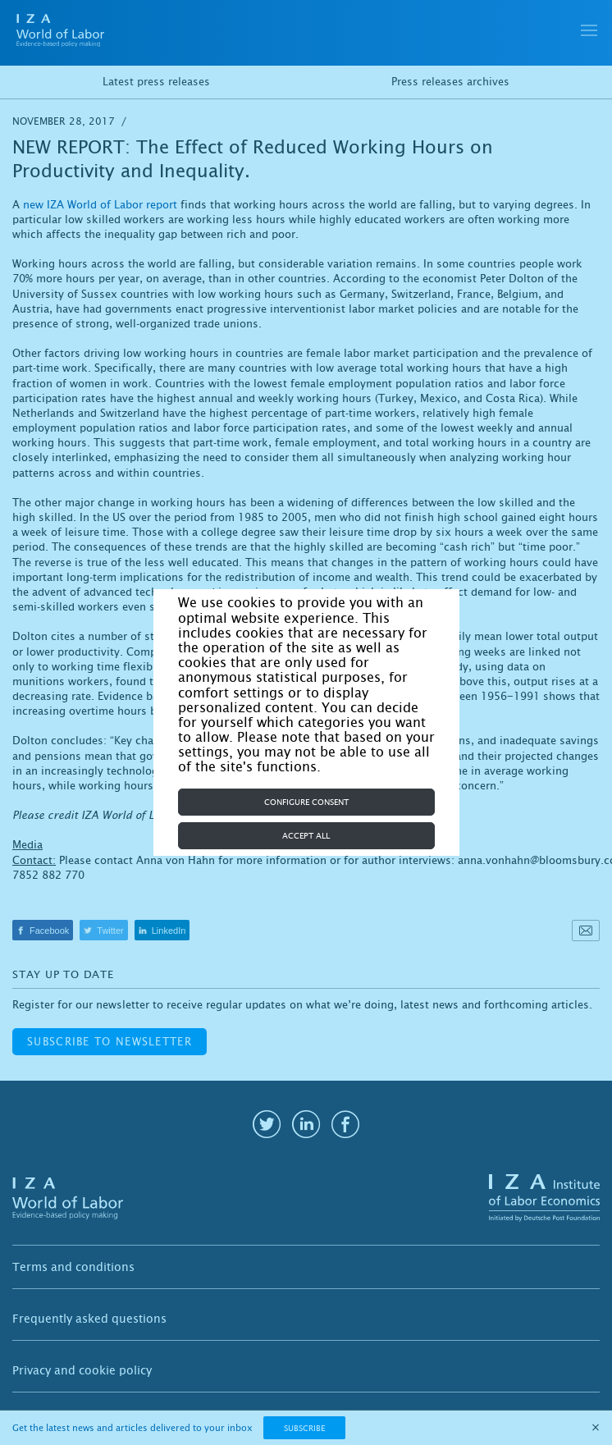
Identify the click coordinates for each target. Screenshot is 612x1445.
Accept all (306, 835)
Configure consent (306, 802)
